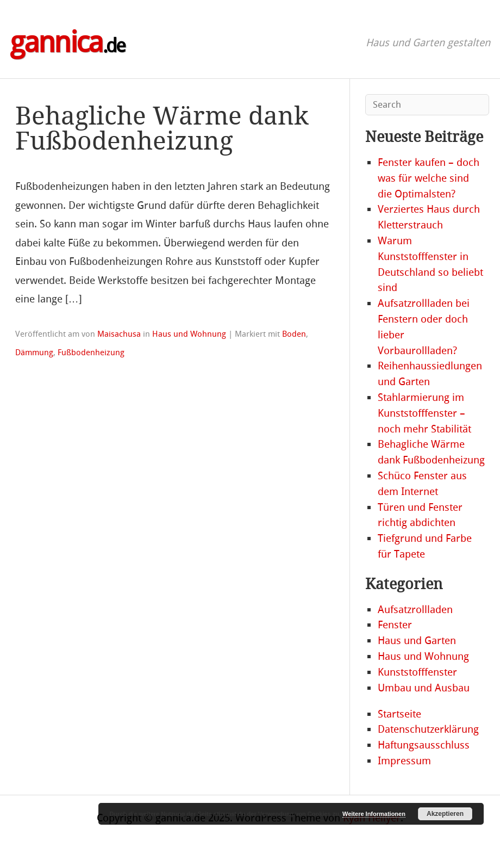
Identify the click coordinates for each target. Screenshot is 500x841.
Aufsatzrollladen (415, 609)
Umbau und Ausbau (424, 688)
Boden (294, 334)
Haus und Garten (417, 640)
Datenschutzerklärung (428, 729)
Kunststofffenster (417, 672)
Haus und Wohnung (189, 334)
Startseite (399, 714)
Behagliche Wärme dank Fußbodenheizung (162, 128)
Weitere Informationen (373, 814)
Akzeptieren (445, 814)
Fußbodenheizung (91, 352)
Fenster (395, 625)
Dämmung (34, 352)
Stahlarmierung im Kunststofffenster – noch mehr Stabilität (424, 413)
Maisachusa (119, 334)
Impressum (404, 761)
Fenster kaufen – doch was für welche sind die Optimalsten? (428, 178)
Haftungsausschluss (424, 745)
